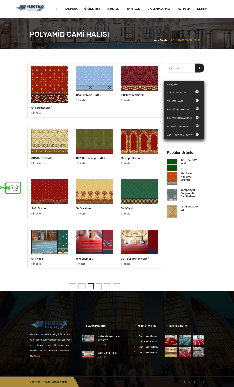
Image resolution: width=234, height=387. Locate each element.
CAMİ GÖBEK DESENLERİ (183, 109)
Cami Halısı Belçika (148, 341)
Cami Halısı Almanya (148, 336)
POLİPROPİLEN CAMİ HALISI (183, 117)
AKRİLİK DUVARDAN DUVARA (183, 134)
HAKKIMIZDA (70, 8)
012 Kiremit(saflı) (132, 95)
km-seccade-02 (189, 208)
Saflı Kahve (83, 208)
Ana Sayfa (161, 40)
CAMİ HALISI (134, 8)
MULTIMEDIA (183, 8)
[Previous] (72, 286)
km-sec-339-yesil (189, 161)
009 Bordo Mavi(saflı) (135, 258)
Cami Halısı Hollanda (148, 347)
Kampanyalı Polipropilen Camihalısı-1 (188, 193)
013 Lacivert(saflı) (88, 95)
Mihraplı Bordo (130, 158)
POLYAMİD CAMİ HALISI (183, 126)
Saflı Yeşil (127, 208)
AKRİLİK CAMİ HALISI (183, 92)
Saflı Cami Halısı (107, 352)
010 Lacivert (84, 258)
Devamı (37, 356)
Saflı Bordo (38, 208)
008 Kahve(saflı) (42, 158)
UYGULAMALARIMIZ (159, 8)
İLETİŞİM (202, 8)
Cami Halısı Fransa (148, 352)
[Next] (107, 286)
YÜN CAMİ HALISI (183, 100)
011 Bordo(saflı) (41, 107)
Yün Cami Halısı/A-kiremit (186, 176)
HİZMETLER (113, 8)
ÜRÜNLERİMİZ (92, 8)
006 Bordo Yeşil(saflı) (90, 158)
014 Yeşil (37, 258)
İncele (36, 113)
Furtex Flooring (60, 381)
